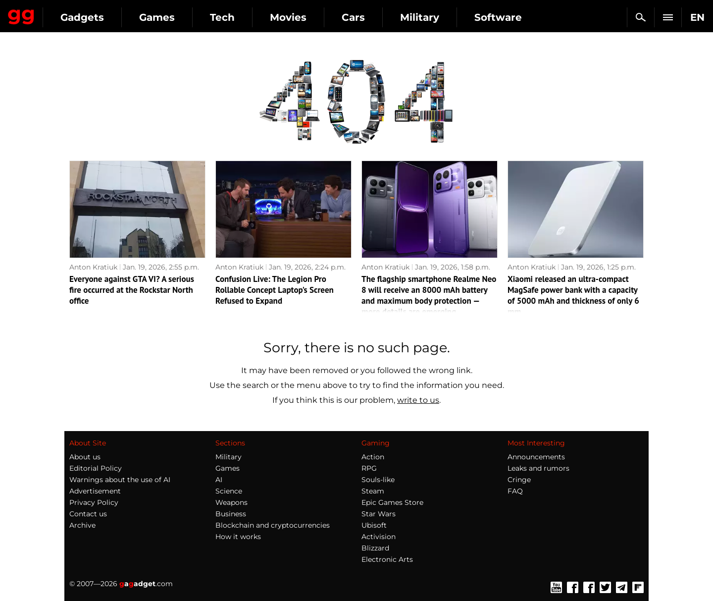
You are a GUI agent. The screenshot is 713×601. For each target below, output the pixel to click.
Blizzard (375, 548)
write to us (418, 400)
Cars (444, 17)
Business (230, 513)
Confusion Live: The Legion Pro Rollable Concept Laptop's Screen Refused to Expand (274, 289)
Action (372, 456)
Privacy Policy (93, 502)
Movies (378, 17)
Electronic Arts (387, 559)
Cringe (519, 479)
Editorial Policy (95, 468)
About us (85, 456)
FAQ (515, 491)
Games (247, 17)
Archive (82, 525)
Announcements (536, 456)
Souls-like (378, 479)
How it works (238, 536)
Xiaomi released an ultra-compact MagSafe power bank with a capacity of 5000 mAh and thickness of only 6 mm (573, 295)
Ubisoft (374, 525)
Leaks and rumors (538, 468)
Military (510, 17)
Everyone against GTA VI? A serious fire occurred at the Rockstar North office (131, 289)
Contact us (88, 513)
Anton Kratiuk (93, 267)
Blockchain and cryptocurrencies (272, 525)
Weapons (231, 502)
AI (218, 479)
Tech (313, 17)
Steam (372, 491)
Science (228, 491)
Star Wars (378, 513)
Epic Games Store (392, 502)
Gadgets (173, 17)
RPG (369, 468)
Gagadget (66, 13)
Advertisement (95, 491)
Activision (378, 536)
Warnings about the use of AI (119, 479)
